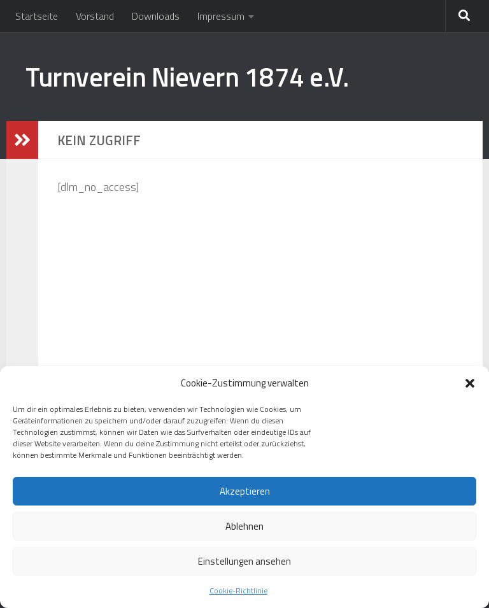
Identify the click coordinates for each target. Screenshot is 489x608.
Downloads (156, 16)
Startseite (36, 16)
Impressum (220, 16)
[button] (470, 383)
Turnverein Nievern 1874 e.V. (186, 76)
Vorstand (95, 16)
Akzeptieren (245, 491)
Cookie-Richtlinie (238, 590)
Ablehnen (244, 526)
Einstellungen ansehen (244, 561)
